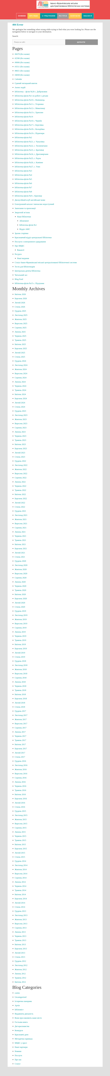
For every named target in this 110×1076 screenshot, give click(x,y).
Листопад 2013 (21, 915)
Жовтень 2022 (21, 469)
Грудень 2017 (20, 711)
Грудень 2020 (20, 561)
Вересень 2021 (21, 524)
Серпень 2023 (20, 428)
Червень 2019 (20, 636)
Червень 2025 (20, 336)
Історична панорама (23, 1001)
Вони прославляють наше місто (28, 1018)
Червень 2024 (20, 386)
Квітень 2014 (20, 895)
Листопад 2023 (21, 415)
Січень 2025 (20, 357)
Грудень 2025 (20, 311)
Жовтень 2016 (21, 770)
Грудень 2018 (20, 661)
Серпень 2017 (20, 728)
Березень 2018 (21, 699)
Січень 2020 (20, 607)
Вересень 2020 (21, 574)
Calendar (18, 79)
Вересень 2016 (21, 774)
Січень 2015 (20, 857)
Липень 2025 (20, 332)
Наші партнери (21, 1047)
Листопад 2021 (21, 515)
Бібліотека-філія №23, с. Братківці (29, 150)
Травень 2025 (20, 340)
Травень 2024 (20, 390)
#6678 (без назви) (22, 54)
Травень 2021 (20, 540)
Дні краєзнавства (22, 1026)
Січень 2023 (20, 457)
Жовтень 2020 (21, 569)
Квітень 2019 (20, 645)
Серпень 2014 (20, 878)
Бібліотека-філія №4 (23, 175)
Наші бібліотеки (24, 217)
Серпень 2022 (20, 478)
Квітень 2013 (20, 945)
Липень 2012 (20, 974)
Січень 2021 (20, 557)
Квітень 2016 (20, 795)
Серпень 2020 (20, 578)
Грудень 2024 (20, 361)
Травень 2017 (20, 740)
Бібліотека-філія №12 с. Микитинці (30, 108)
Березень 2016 (21, 799)
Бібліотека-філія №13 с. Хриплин (29, 113)
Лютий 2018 (20, 703)
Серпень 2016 (20, 778)
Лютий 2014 (20, 903)
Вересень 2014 (21, 874)
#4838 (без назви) (22, 75)
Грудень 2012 (20, 961)
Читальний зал (21, 275)
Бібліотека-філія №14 (24, 117)
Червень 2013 (20, 936)
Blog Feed (19, 279)
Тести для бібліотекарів (25, 267)
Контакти (75, 16)
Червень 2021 (20, 536)
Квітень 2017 (20, 745)
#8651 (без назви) (22, 71)
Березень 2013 (21, 949)
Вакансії (87, 16)
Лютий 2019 (20, 653)
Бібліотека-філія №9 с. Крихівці (28, 196)
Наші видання (23, 258)
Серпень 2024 (20, 378)
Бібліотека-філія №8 (23, 192)
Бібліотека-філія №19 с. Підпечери (29, 133)
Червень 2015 (20, 836)
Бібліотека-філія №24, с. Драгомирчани (31, 154)
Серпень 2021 (20, 528)
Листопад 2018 (21, 665)
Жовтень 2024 (21, 369)
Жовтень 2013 (21, 920)
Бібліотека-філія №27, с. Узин (27, 167)
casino (17, 993)
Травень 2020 (20, 590)
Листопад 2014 (21, 865)
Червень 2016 (20, 786)
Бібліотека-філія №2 (23, 138)
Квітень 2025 (20, 344)
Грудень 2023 (20, 411)
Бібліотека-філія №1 (28, 225)
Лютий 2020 (20, 603)
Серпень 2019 (20, 628)
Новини (22, 16)
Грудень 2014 (20, 861)
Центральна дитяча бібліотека (27, 271)
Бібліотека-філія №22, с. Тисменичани (31, 146)
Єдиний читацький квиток (26, 83)
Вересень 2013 (21, 924)
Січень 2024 (20, 407)
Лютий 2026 (20, 303)
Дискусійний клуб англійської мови (30, 200)
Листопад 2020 (21, 565)
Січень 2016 (20, 807)
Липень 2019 (20, 632)
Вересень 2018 (21, 674)
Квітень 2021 (20, 544)
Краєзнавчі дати (21, 1035)
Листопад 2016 (21, 765)
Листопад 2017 (21, 715)
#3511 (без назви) (22, 67)
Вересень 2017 (21, 724)
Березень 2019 (21, 649)
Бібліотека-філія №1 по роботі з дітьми (31, 96)
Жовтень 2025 (21, 319)
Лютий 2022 (20, 503)
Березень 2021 (21, 549)
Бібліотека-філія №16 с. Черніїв (28, 121)
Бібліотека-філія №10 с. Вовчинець (30, 100)
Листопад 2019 (21, 615)
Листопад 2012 (21, 965)
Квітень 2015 (20, 845)
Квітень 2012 (20, 982)
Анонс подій (20, 88)
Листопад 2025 (21, 315)
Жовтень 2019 (21, 619)
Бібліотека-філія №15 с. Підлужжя (29, 283)
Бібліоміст (19, 1010)
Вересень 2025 (21, 324)
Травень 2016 (20, 790)
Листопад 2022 (21, 465)
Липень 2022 (20, 482)
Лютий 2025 (20, 353)
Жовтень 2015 (21, 820)
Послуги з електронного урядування (30, 242)
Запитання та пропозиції (25, 208)
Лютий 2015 (20, 853)
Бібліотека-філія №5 (23, 179)
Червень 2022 (20, 486)
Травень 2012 (20, 978)
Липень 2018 (20, 682)
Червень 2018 (20, 686)
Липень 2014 (20, 882)
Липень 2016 (20, 782)
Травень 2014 (20, 890)
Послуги (18, 1056)
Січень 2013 (20, 957)
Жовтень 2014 (21, 870)
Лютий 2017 (20, 753)
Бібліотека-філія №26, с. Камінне (29, 163)
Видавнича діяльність (24, 1014)
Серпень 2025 (20, 328)
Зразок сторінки (21, 233)
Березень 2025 (21, 349)
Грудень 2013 (20, 911)
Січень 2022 (20, 507)
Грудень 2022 (20, 461)
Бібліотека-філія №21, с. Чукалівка (29, 142)
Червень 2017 (20, 736)
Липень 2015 (20, 832)
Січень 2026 (20, 307)
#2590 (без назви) (22, 58)
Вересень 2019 (21, 624)
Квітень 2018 (20, 695)
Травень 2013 (20, 940)
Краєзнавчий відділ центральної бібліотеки (33, 238)
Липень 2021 (20, 532)
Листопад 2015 (21, 815)
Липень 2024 (20, 382)
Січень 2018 (20, 707)
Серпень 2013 (20, 928)
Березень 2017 (21, 749)
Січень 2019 (20, 657)
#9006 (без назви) (22, 63)
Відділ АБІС (24, 229)
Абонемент (24, 221)
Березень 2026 (21, 299)
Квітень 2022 (20, 494)
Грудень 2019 (20, 611)
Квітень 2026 (20, 294)
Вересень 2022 (21, 474)
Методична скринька (24, 1039)
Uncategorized (20, 997)
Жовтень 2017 (21, 720)
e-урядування (48, 16)
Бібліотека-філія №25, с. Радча (28, 158)
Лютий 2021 (20, 553)
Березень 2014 (21, 899)
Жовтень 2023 (21, 419)
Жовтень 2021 (21, 519)
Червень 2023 (20, 436)
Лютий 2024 (20, 403)
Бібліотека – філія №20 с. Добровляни (31, 92)
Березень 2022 (21, 499)
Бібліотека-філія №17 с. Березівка (29, 125)
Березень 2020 (21, 599)
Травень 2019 (20, 640)
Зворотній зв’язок (22, 213)
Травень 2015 (20, 840)
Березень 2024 (21, 399)
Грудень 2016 (20, 761)
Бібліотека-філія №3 (23, 171)
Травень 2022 (20, 490)
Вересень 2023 (21, 424)
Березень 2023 (21, 449)
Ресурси (63, 16)
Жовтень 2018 (21, 670)
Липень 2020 (20, 582)
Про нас (18, 1060)
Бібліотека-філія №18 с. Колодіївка (30, 129)
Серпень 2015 (20, 828)
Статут (17, 1064)
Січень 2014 (20, 907)
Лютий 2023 (20, 453)
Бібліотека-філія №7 (23, 188)
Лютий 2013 (20, 953)
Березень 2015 (21, 849)
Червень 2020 (20, 586)
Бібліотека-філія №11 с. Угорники (29, 104)
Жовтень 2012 (21, 970)
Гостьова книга (21, 1022)
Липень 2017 (20, 732)
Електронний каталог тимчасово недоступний (34, 204)
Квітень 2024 (20, 394)
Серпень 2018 (20, 678)
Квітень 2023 (20, 444)
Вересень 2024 (21, 374)
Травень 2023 (20, 440)
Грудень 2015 (20, 811)
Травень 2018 (20, 690)
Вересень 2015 (21, 824)
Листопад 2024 (21, 365)
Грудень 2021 (20, 511)
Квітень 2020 (20, 594)
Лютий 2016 (20, 803)
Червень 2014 (20, 886)
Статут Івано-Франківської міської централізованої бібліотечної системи (46, 263)
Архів (17, 1006)
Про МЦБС (33, 16)
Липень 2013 (20, 932)
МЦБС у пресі (21, 1043)
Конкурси (19, 1031)
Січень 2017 (20, 757)
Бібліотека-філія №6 (23, 183)
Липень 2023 (20, 432)
